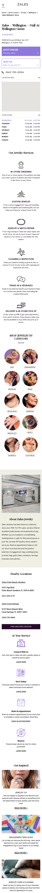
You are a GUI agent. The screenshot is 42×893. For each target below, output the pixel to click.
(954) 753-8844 (8, 617)
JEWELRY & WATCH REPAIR (21, 228)
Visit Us (21, 63)
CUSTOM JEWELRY (21, 201)
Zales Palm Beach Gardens (13, 582)
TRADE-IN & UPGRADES (21, 285)
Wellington (32, 13)
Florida (23, 13)
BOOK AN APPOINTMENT (21, 721)
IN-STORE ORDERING (21, 171)
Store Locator (13, 13)
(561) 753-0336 (13, 72)
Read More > (21, 808)
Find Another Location (21, 627)
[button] (21, 115)
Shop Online (21, 51)
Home (4, 13)
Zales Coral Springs (10, 604)
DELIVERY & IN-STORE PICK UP (21, 311)
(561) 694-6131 (8, 596)
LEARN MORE (21, 662)
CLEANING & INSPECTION (21, 259)
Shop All (21, 343)
